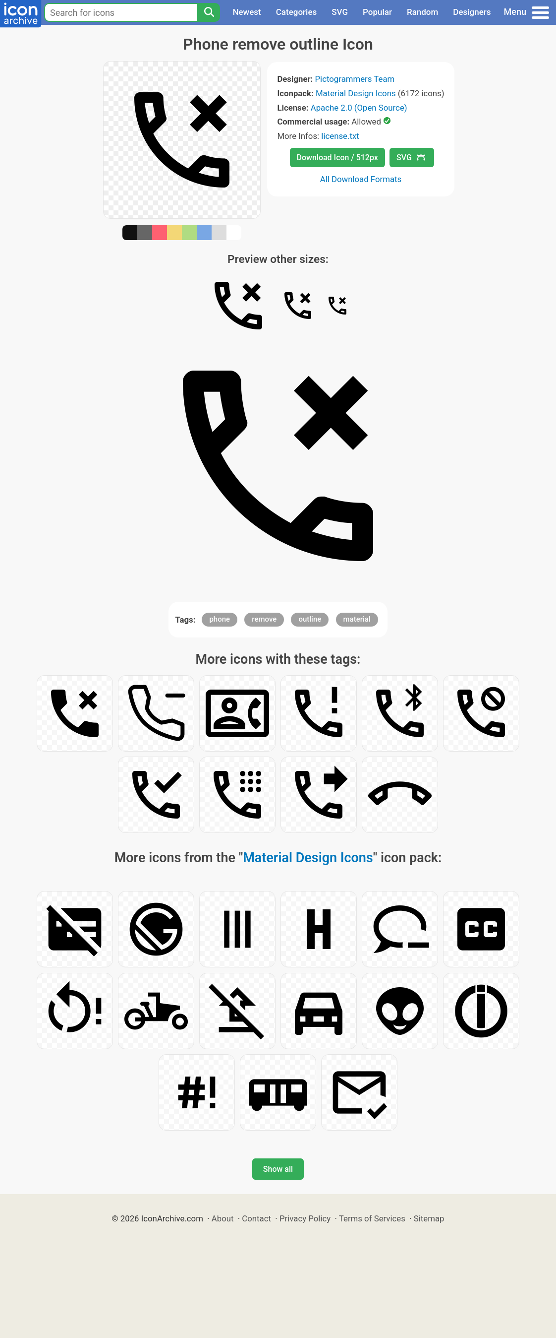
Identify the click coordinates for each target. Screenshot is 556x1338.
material (357, 619)
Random (422, 12)
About (223, 1218)
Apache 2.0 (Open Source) (359, 108)
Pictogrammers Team (355, 79)
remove (264, 619)
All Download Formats (361, 179)
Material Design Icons (356, 93)
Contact (256, 1218)
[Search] (208, 12)
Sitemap (429, 1218)
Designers (472, 12)
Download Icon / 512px (337, 157)
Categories (296, 12)
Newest (246, 12)
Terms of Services (372, 1218)
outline (309, 619)
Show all (278, 1169)
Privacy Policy (305, 1218)
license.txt (340, 136)
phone (219, 619)
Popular (377, 12)
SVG (340, 12)
